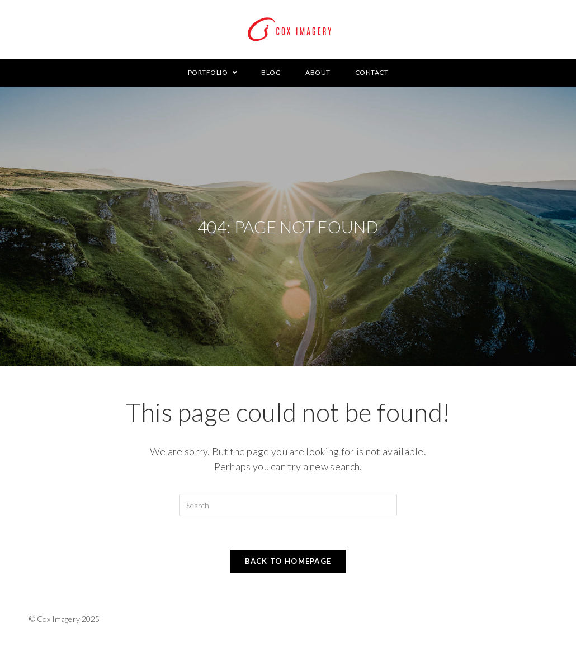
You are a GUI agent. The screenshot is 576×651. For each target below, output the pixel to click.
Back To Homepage (288, 560)
